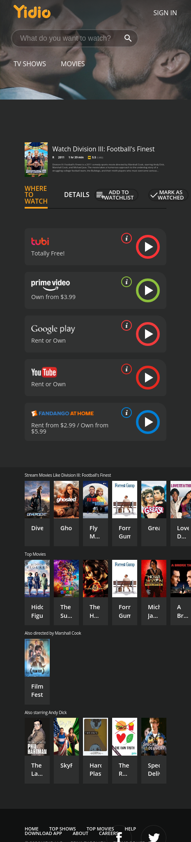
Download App (43, 833)
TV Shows (30, 63)
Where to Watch (36, 195)
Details (77, 194)
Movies (73, 63)
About (80, 833)
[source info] (125, 238)
